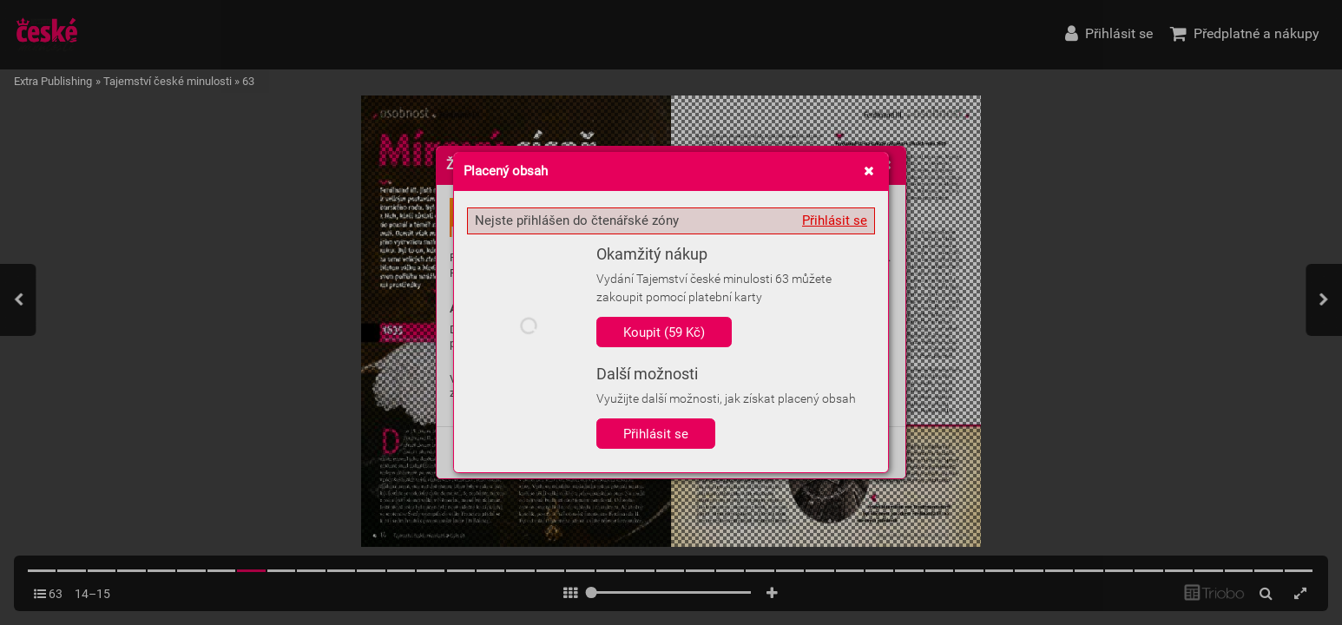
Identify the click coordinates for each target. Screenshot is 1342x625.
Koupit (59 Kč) (664, 332)
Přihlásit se (834, 220)
